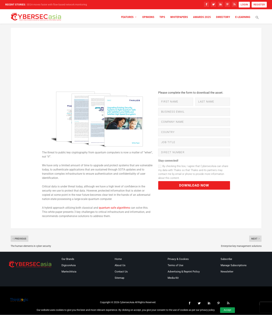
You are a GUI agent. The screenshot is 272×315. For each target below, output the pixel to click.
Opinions (148, 17)
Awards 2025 (202, 17)
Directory (223, 17)
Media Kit (173, 278)
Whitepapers (179, 17)
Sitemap (119, 278)
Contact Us (121, 272)
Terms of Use (175, 265)
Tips (162, 17)
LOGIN (244, 4)
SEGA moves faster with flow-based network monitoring (57, 4)
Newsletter (227, 272)
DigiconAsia (69, 265)
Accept (227, 310)
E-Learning (242, 17)
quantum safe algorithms (114, 208)
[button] (257, 20)
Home (118, 259)
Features (127, 17)
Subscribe (226, 259)
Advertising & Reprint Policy (184, 272)
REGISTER (259, 4)
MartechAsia (69, 272)
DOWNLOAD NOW (194, 189)
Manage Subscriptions (234, 265)
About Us (120, 265)
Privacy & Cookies (178, 259)
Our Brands (68, 259)
